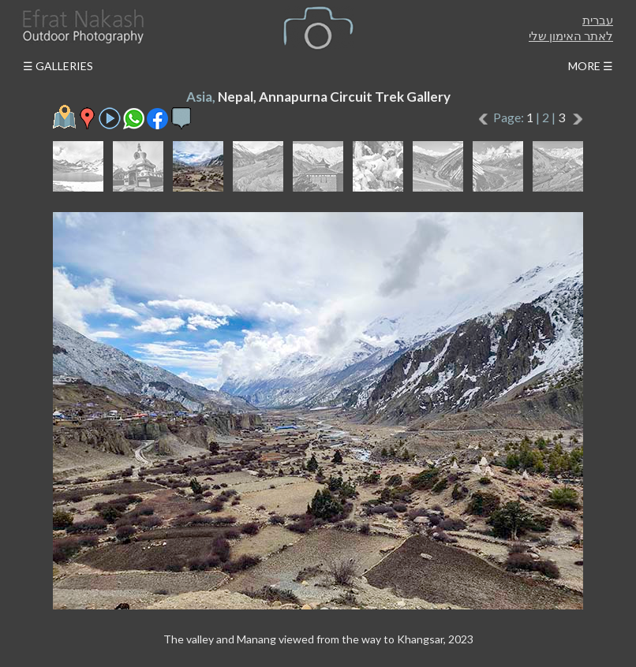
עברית (597, 20)
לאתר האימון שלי (571, 35)
